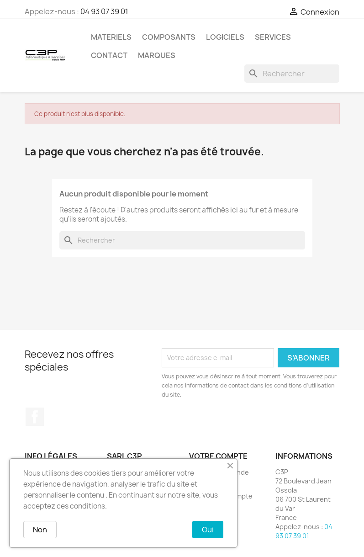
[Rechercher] (291, 73)
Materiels (111, 37)
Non (40, 530)
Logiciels (225, 37)
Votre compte (218, 456)
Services (273, 37)
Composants (168, 37)
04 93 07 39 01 (104, 11)
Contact (109, 55)
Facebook (35, 417)
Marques (156, 55)
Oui (208, 530)
